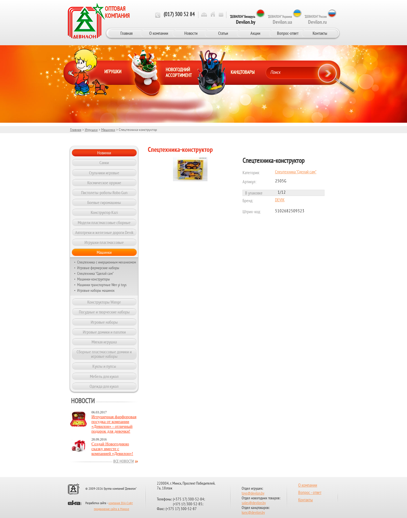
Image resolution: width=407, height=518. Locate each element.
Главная (126, 33)
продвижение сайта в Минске (111, 509)
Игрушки (91, 130)
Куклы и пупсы (104, 366)
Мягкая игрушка (104, 342)
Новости (191, 33)
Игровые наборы (104, 322)
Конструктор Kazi (104, 212)
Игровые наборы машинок (95, 290)
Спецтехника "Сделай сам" (95, 273)
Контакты (320, 33)
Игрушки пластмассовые (104, 242)
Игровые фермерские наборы (98, 268)
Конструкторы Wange (104, 302)
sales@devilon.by (254, 503)
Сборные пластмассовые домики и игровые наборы (104, 354)
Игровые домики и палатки (104, 332)
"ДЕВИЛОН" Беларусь (242, 19)
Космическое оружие (104, 182)
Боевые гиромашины (104, 202)
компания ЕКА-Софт (121, 503)
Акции (255, 33)
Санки (104, 162)
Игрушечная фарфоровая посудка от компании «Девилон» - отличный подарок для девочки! (114, 424)
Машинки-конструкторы (93, 279)
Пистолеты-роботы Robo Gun (104, 192)
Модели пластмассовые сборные (104, 222)
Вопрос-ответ (287, 33)
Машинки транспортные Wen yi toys (102, 285)
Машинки (108, 130)
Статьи (223, 33)
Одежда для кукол (104, 386)
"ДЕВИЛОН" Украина (280, 19)
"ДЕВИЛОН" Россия (315, 19)
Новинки (104, 153)
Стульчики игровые (104, 173)
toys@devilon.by (253, 493)
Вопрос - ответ (309, 493)
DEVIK (280, 200)
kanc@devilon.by (253, 513)
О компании (158, 33)
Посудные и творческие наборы (104, 312)
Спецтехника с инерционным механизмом (106, 262)
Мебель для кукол (104, 376)
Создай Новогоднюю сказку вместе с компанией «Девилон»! (112, 449)
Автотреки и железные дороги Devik (104, 232)
